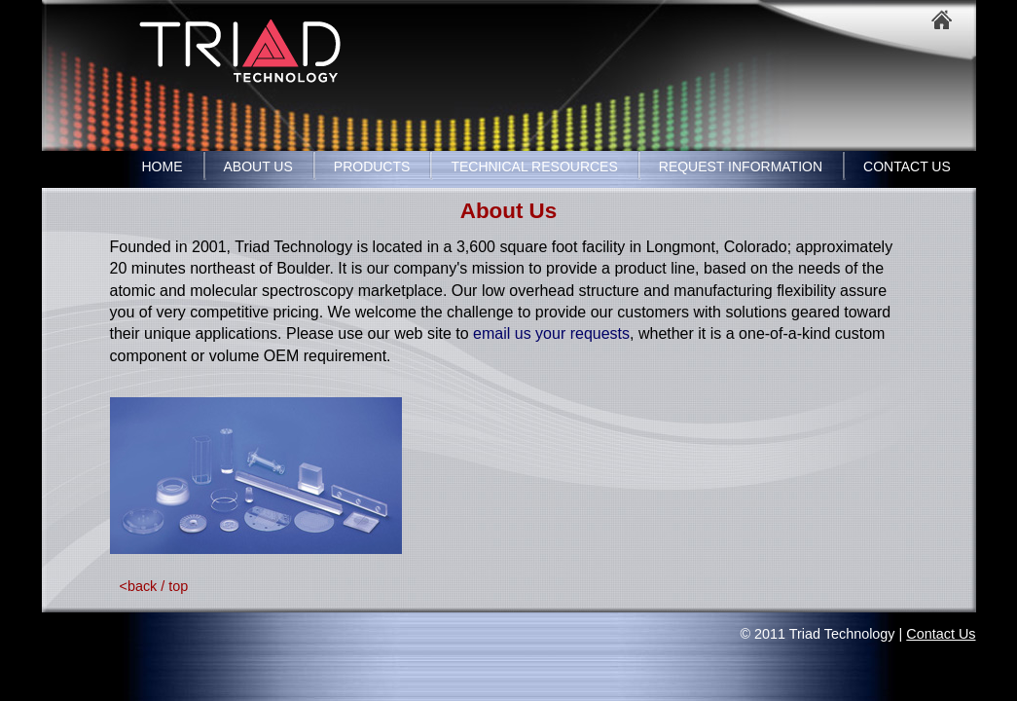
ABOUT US (258, 166)
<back (139, 586)
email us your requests (551, 333)
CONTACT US (907, 166)
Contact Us (940, 634)
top (178, 586)
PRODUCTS (372, 166)
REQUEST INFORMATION (740, 166)
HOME (162, 166)
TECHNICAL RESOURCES (534, 166)
